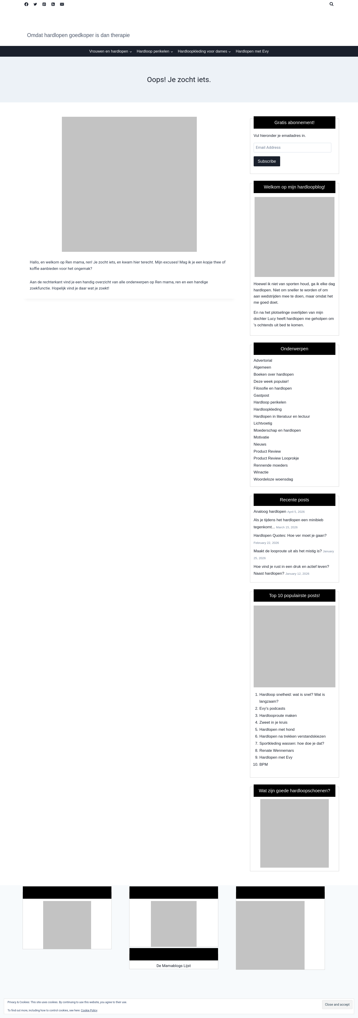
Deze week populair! (271, 381)
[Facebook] (26, 4)
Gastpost (261, 395)
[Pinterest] (44, 4)
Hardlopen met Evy (252, 51)
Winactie (261, 472)
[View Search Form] (331, 4)
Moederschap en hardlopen (277, 430)
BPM (263, 764)
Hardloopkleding (268, 409)
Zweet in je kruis (273, 722)
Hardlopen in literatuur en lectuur (282, 416)
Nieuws (260, 444)
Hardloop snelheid (275, 694)
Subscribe (267, 161)
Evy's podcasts (272, 708)
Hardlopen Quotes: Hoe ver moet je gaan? (290, 535)
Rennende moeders (271, 465)
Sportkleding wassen (277, 743)
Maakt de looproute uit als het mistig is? (288, 551)
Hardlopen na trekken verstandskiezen (292, 736)
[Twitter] (35, 4)
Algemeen (262, 367)
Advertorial (263, 360)
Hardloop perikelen (270, 402)
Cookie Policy (89, 1010)
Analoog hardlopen (270, 511)
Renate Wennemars (276, 750)
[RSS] (53, 4)
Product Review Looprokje (276, 458)
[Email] (62, 4)
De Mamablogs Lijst (173, 965)
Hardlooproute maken (278, 715)
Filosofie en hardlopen (273, 388)
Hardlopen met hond (277, 729)
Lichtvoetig (263, 423)
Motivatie (261, 437)
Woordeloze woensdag (273, 479)
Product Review (267, 451)
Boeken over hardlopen (274, 374)
